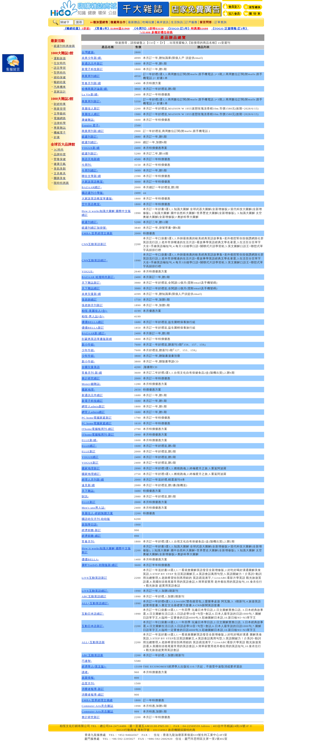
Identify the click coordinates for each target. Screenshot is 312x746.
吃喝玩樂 (148, 22)
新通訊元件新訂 (92, 63)
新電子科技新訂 (92, 69)
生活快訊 (177, 22)
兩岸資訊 (163, 22)
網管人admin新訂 (93, 406)
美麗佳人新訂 (91, 108)
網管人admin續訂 (93, 412)
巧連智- (87, 660)
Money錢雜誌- (91, 384)
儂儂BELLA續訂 (93, 322)
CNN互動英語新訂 (94, 244)
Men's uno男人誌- (94, 507)
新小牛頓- (88, 344)
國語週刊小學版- (93, 193)
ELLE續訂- (89, 445)
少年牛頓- (88, 350)
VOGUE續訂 (90, 457)
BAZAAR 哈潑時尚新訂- (98, 277)
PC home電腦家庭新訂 (97, 417)
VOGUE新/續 (91, 148)
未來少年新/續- (92, 57)
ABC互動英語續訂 (94, 596)
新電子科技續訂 (92, 400)
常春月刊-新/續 (92, 372)
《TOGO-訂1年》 (187, 28)
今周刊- (87, 164)
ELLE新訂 (89, 451)
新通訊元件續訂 (92, 395)
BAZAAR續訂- (92, 187)
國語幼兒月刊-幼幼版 (96, 519)
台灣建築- (88, 52)
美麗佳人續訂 (91, 114)
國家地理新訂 (91, 468)
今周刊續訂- (90, 170)
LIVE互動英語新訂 (94, 577)
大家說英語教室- (93, 181)
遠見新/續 (88, 485)
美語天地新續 (91, 159)
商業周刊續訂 (91, 76)
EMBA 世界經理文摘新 (97, 233)
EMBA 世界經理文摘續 (97, 700)
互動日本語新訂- (93, 626)
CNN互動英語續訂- (95, 260)
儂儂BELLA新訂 (93, 327)
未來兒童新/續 (91, 294)
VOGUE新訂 (90, 462)
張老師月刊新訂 (92, 305)
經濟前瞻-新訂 (91, 530)
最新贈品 (134, 22)
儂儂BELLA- (90, 559)
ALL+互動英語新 (93, 642)
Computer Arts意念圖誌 (97, 705)
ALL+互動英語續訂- (95, 603)
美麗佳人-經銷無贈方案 (97, 513)
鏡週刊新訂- (90, 136)
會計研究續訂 (91, 378)
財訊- (85, 496)
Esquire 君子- (91, 125)
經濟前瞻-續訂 (91, 535)
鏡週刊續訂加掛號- (94, 227)
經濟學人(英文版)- (94, 666)
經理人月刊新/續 (93, 479)
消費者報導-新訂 (93, 689)
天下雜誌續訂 (91, 288)
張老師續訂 (89, 299)
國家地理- (88, 389)
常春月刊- (88, 541)
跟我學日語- (90, 524)
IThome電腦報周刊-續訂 (98, 429)
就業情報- (88, 677)
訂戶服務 (191, 22)
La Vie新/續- (90, 94)
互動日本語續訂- (93, 613)
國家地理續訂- (91, 474)
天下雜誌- (88, 490)
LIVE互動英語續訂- (95, 590)
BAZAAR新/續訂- (94, 333)
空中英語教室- (91, 204)
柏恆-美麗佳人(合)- (94, 310)
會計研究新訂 (91, 717)
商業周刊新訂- (91, 101)
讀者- (85, 672)
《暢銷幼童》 (77, 28)
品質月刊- (88, 683)
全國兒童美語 (91, 367)
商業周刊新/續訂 (93, 131)
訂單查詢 (220, 22)
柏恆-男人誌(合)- (93, 316)
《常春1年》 (112, 28)
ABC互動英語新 (92, 655)
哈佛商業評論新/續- (95, 88)
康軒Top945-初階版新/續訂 (100, 565)
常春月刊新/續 (91, 83)
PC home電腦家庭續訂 (97, 423)
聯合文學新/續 (91, 176)
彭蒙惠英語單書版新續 (97, 339)
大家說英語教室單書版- (97, 198)
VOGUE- (88, 271)
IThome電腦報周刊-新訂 (98, 434)
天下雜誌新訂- (91, 282)
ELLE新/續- (90, 440)
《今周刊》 (148, 28)
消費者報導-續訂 (93, 694)
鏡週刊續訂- (90, 142)
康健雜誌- (88, 119)
